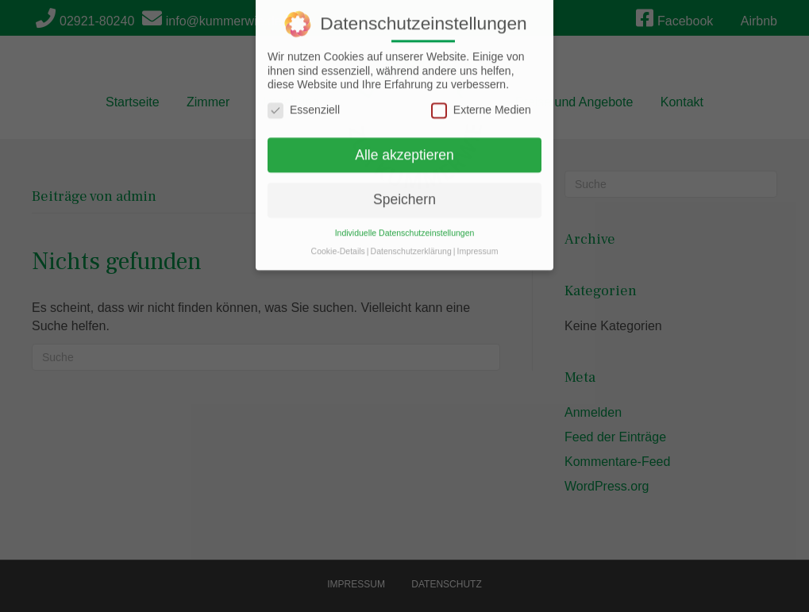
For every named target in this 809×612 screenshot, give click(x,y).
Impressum (477, 240)
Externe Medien (481, 99)
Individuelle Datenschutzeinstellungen (405, 222)
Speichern (404, 189)
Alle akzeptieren (404, 144)
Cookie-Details (338, 240)
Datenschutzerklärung (411, 240)
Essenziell (304, 99)
